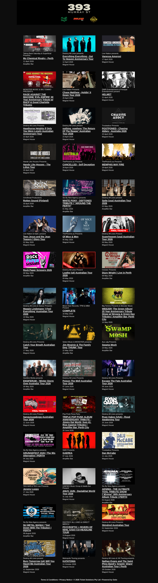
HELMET (107, 94)
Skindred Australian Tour (115, 525)
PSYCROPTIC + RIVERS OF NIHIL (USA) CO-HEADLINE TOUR (77, 530)
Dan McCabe (109, 453)
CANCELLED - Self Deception (79, 164)
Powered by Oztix (109, 580)
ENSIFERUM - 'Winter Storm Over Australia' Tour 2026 (38, 382)
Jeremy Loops (31, 489)
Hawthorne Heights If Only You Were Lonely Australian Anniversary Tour (38, 131)
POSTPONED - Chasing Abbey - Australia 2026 (115, 129)
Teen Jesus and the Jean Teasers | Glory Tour (36, 238)
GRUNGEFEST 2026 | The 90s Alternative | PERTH (39, 454)
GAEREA (67, 453)
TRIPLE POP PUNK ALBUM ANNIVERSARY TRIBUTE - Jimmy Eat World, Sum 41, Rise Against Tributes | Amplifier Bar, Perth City (77, 422)
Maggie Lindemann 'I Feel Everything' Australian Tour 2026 (38, 311)
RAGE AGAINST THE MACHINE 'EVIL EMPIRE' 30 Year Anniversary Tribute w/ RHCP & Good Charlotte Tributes (38, 99)
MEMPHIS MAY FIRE (113, 164)
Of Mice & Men (70, 236)
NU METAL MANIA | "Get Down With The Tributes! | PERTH (37, 528)
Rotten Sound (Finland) (36, 200)
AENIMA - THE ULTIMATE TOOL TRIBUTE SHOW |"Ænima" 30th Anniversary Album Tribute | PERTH (117, 493)
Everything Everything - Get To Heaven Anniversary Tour (78, 57)
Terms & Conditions (49, 580)
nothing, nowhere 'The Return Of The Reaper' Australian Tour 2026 (79, 131)
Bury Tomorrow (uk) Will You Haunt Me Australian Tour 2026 (38, 564)
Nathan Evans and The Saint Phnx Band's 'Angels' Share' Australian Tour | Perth (117, 564)
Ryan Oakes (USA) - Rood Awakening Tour (116, 418)
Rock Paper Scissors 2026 (37, 270)
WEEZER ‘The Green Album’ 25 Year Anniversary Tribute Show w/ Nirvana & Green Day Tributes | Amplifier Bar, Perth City (118, 314)
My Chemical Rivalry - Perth (38, 58)
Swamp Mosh (109, 345)
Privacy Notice (65, 580)
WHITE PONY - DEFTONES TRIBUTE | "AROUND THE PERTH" (77, 203)
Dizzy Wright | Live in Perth (116, 272)
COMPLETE (69, 310)
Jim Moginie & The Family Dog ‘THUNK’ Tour (77, 346)
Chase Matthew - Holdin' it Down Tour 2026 (77, 93)
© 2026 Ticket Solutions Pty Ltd (87, 580)
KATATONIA (69, 561)
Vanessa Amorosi (111, 56)
